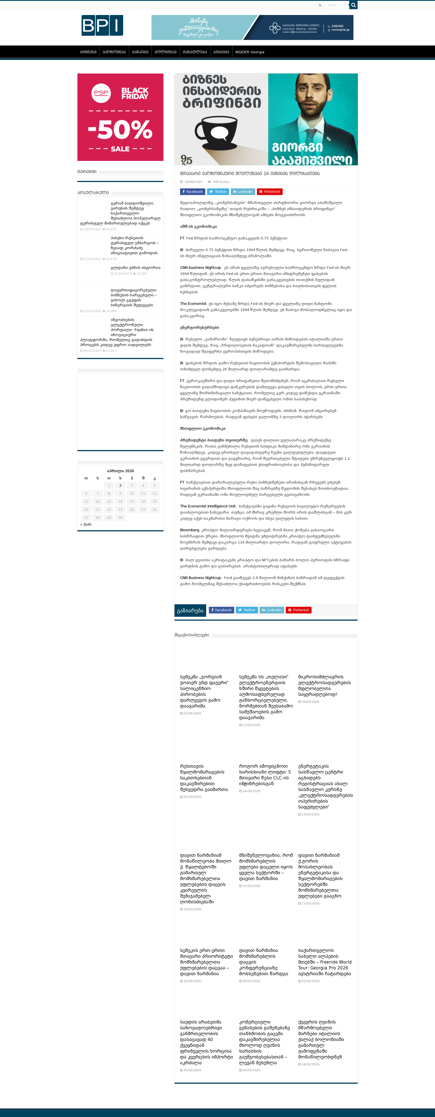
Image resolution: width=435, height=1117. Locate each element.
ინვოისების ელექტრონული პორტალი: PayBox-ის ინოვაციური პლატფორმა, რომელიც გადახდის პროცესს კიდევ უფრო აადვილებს (117, 332)
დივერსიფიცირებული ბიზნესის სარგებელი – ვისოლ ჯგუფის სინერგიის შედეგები (134, 297)
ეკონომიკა (114, 52)
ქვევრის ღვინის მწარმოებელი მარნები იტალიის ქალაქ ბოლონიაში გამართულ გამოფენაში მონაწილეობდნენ (321, 1040)
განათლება (195, 52)
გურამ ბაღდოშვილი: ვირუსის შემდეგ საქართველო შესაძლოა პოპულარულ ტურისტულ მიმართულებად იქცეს (120, 213)
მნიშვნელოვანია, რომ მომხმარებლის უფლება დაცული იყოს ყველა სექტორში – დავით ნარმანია (266, 867)
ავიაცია (221, 52)
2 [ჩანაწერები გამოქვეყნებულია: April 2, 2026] (120, 485)
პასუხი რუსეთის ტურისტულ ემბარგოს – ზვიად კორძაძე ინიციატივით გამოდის (135, 245)
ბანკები (140, 52)
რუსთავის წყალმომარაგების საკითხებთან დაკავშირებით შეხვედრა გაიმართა (204, 778)
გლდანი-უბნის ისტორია (136, 267)
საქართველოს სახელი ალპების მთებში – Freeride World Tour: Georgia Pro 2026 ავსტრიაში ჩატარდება (325, 962)
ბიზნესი (88, 52)
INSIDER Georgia (250, 52)
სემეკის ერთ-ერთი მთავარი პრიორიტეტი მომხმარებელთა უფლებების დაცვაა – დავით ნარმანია (206, 962)
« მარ (86, 524)
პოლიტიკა (166, 52)
